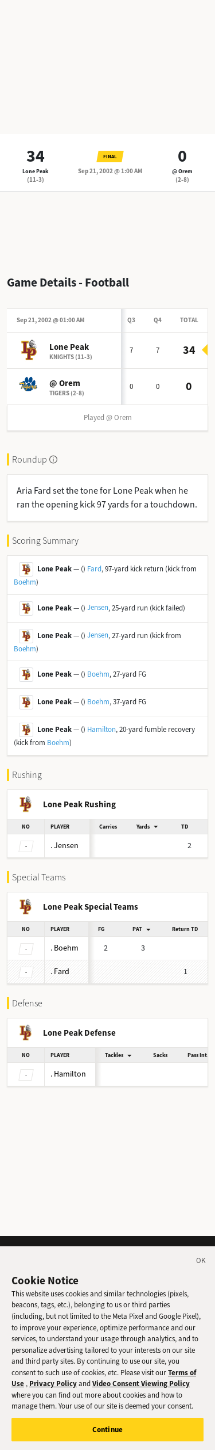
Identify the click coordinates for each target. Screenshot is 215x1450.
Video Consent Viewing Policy (141, 1391)
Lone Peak (35, 171)
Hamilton (101, 729)
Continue (107, 1438)
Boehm (25, 582)
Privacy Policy (53, 1391)
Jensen (97, 607)
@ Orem (182, 171)
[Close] (201, 1270)
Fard (94, 569)
